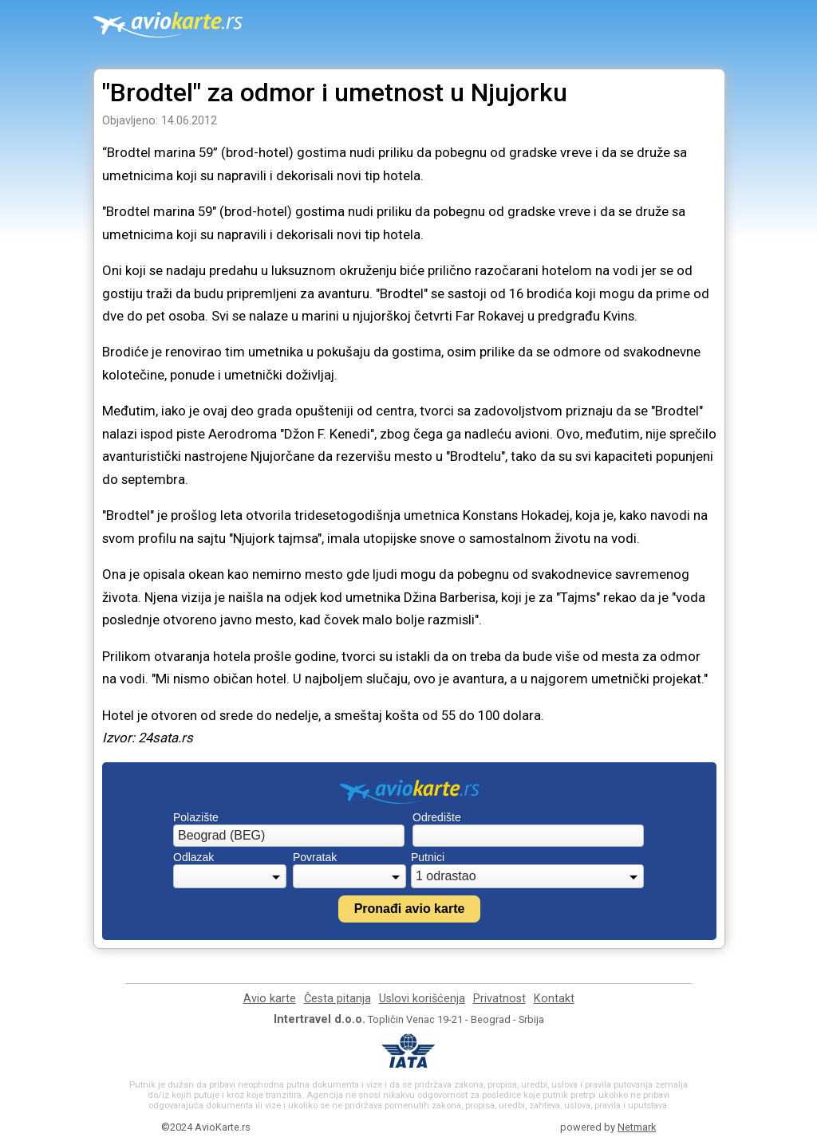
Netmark (637, 1127)
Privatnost (499, 998)
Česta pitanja (337, 998)
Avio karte (269, 998)
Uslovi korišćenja (422, 998)
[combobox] (289, 835)
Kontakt (554, 998)
